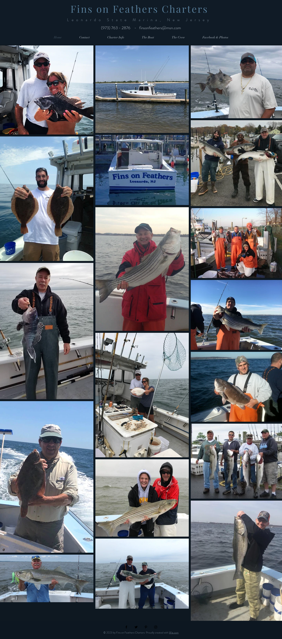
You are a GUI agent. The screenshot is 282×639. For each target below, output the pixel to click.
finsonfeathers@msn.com (160, 28)
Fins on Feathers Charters (141, 8)
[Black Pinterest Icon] (146, 627)
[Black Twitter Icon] (136, 627)
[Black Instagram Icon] (156, 627)
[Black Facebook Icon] (126, 627)
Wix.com (174, 632)
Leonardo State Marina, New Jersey (141, 20)
